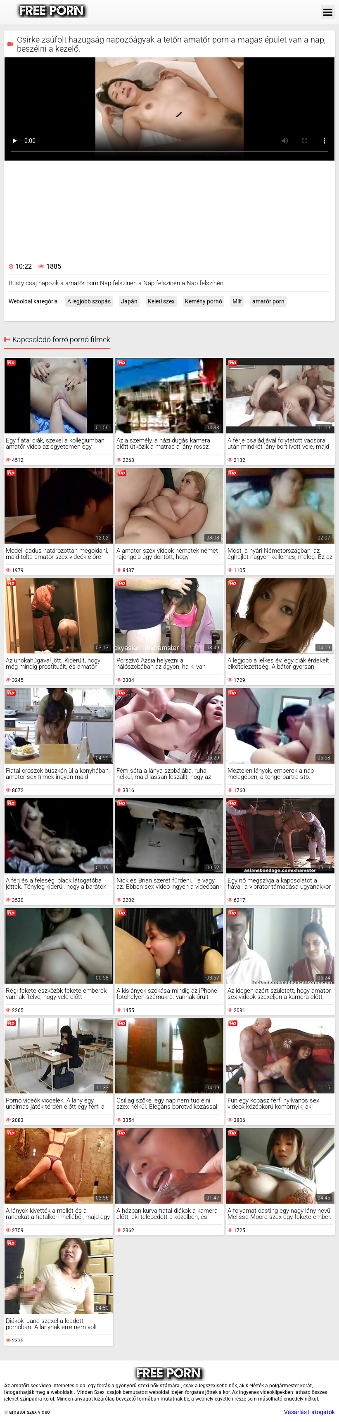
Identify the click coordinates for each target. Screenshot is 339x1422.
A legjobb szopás (89, 301)
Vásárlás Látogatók (309, 1412)
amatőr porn (268, 301)
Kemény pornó (203, 301)
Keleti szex (161, 301)
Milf (237, 301)
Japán (129, 301)
